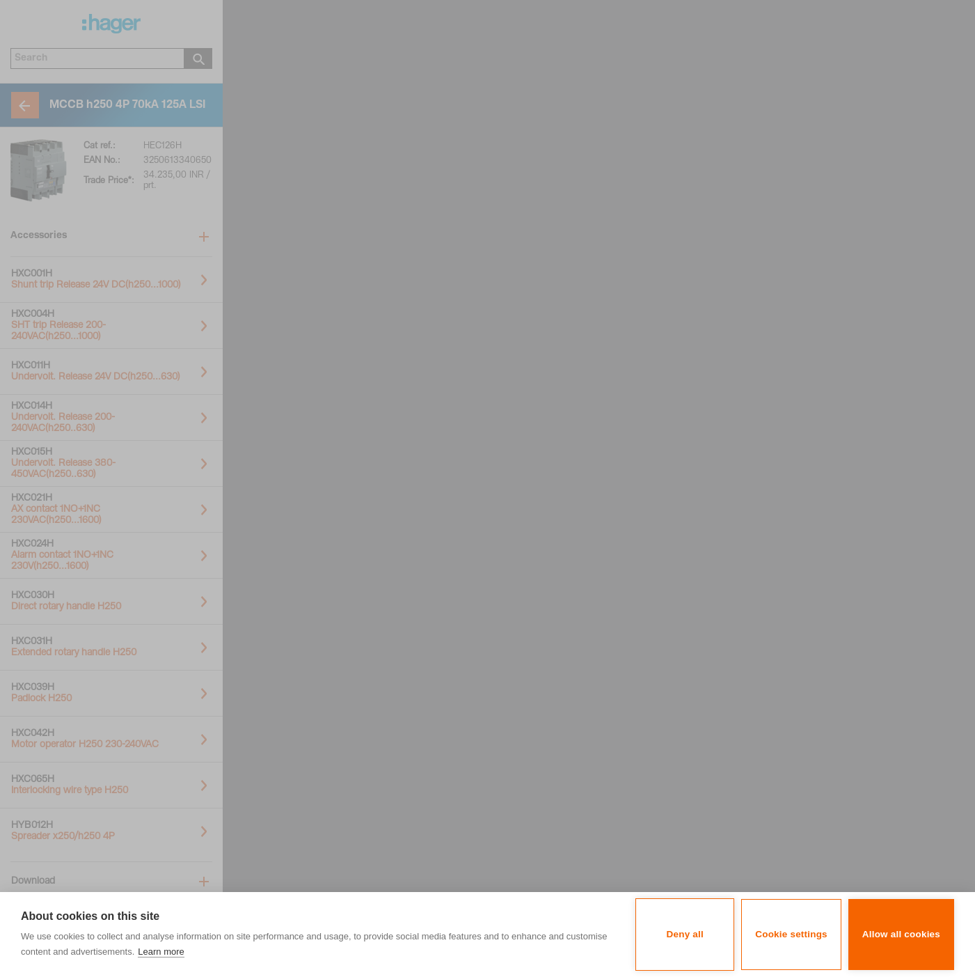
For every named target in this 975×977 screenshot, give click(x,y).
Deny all (685, 934)
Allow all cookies (901, 934)
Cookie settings (791, 934)
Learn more (161, 951)
